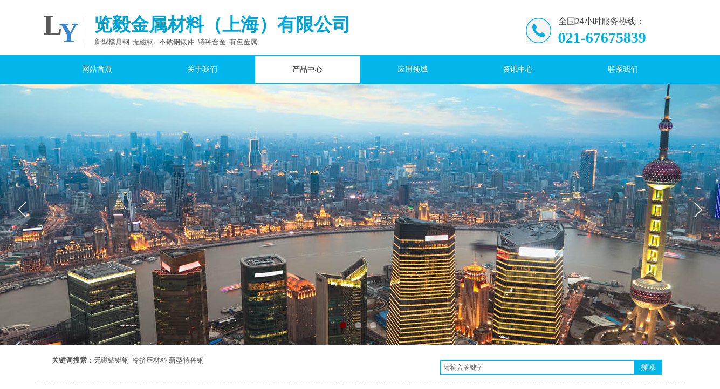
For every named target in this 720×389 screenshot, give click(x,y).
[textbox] (537, 367)
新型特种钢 (186, 360)
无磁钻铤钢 (111, 360)
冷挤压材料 (149, 360)
